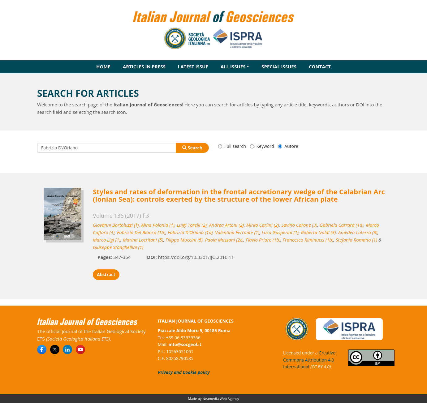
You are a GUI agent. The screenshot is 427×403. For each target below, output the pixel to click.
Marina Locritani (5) (143, 240)
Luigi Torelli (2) (192, 225)
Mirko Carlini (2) (262, 225)
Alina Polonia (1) (158, 225)
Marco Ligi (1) (106, 240)
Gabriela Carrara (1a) (342, 225)
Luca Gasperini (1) (280, 232)
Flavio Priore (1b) (263, 240)
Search (192, 148)
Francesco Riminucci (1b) (308, 240)
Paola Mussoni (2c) (224, 240)
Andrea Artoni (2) (226, 225)
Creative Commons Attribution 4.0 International (309, 360)
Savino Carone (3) (299, 225)
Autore (288, 146)
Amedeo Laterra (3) (357, 232)
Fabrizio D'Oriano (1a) (190, 232)
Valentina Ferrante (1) (237, 232)
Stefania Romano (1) (356, 240)
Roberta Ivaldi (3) (318, 232)
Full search (232, 146)
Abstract (106, 274)
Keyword (262, 146)
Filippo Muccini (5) (184, 240)
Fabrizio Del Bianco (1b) (141, 232)
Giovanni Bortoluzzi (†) (116, 225)
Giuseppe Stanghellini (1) (118, 247)
